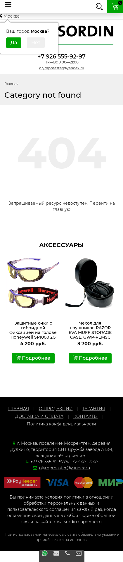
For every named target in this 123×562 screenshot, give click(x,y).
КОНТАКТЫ (85, 416)
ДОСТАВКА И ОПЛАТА (39, 416)
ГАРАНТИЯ (94, 408)
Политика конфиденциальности (61, 424)
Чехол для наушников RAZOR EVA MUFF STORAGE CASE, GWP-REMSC (90, 330)
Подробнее (33, 358)
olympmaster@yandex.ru (61, 68)
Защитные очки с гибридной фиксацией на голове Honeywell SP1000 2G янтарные (33, 332)
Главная (11, 84)
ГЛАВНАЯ (18, 408)
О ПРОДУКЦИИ (56, 408)
